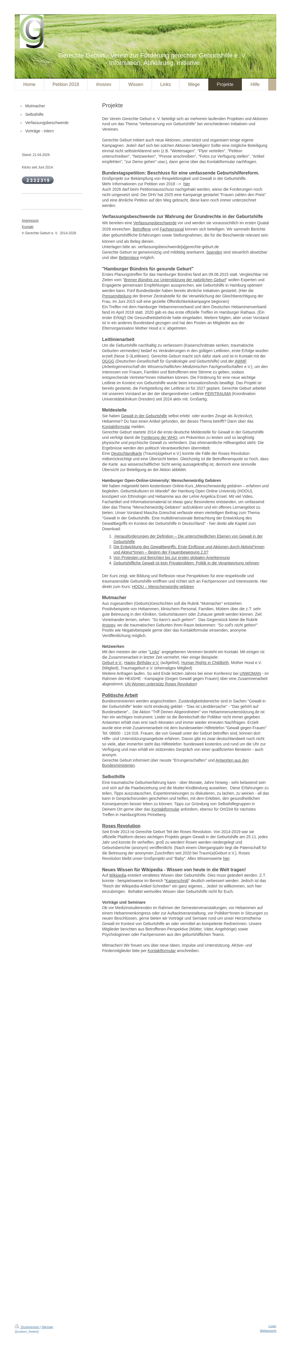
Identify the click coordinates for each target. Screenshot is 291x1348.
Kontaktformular (116, 426)
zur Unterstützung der (175, 280)
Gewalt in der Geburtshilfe (144, 416)
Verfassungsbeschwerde (155, 223)
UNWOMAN (250, 673)
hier (186, 184)
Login (272, 1326)
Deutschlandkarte (126, 453)
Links (154, 652)
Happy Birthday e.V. (141, 662)
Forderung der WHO (159, 437)
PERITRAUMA (218, 393)
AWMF (241, 361)
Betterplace (129, 257)
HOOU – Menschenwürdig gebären (163, 586)
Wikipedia (117, 875)
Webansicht (268, 1330)
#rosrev (108, 625)
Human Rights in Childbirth (205, 662)
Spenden (214, 252)
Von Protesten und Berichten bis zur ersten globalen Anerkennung (171, 557)
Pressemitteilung (117, 296)
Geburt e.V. (112, 662)
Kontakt (28, 227)
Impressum (30, 221)
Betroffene (142, 229)
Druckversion (27, 1327)
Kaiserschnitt (177, 880)
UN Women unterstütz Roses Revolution (160, 684)
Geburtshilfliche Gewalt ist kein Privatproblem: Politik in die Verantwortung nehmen (186, 563)
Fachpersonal (172, 229)
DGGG (108, 361)
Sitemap (47, 1327)
